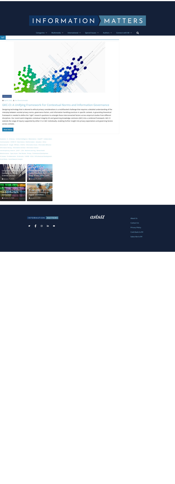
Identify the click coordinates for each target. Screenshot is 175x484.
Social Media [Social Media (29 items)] (3, 159)
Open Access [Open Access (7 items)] (14, 153)
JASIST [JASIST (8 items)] (18, 150)
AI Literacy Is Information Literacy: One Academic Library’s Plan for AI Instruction (13, 191)
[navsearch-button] (137, 32)
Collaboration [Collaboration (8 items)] (48, 139)
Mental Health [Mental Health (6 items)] (41, 150)
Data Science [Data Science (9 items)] (21, 142)
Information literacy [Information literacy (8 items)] (6, 147)
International (74, 33)
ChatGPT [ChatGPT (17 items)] (40, 139)
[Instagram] (41, 226)
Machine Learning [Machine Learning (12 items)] (30, 150)
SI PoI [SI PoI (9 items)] (32, 156)
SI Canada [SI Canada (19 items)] (3, 156)
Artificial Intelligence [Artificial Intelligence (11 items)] (22, 139)
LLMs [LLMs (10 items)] (22, 150)
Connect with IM (124, 33)
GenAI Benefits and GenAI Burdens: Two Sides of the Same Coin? (39, 173)
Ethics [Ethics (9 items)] (44, 142)
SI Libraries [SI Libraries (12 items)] (20, 156)
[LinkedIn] (48, 226)
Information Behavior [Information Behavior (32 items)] (44, 145)
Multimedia (57, 33)
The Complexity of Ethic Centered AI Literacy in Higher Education (39, 192)
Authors (107, 33)
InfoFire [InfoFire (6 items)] (22, 145)
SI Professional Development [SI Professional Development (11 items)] (43, 156)
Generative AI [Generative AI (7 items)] (4, 145)
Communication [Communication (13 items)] (4, 142)
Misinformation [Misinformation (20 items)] (4, 153)
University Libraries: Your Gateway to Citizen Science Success (13, 173)
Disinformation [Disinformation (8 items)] (30, 142)
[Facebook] (35, 226)
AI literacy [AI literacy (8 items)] (12, 139)
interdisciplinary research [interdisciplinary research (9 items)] (7, 150)
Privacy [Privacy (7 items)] (29, 153)
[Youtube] (54, 226)
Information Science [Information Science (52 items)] (32, 147)
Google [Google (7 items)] (11, 145)
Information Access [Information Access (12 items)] (31, 145)
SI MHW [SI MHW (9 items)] (27, 156)
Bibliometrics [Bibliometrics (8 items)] (32, 139)
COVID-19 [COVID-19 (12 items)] (13, 142)
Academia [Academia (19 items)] (3, 139)
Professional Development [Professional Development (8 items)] (40, 153)
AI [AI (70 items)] (7, 139)
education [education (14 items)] (39, 142)
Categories (42, 33)
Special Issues (92, 33)
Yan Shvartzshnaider (21, 100)
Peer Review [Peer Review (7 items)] (22, 153)
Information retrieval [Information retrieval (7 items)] (19, 147)
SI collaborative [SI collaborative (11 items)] (11, 156)
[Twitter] (29, 226)
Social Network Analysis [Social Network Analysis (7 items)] (15, 159)
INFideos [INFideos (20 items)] (16, 145)
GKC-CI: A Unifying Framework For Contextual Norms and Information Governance (55, 105)
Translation (7, 96)
